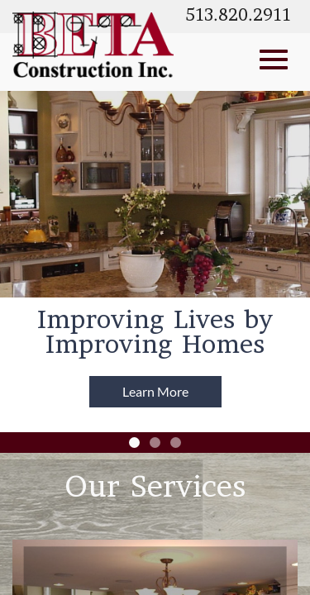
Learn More (155, 391)
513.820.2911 (238, 16)
